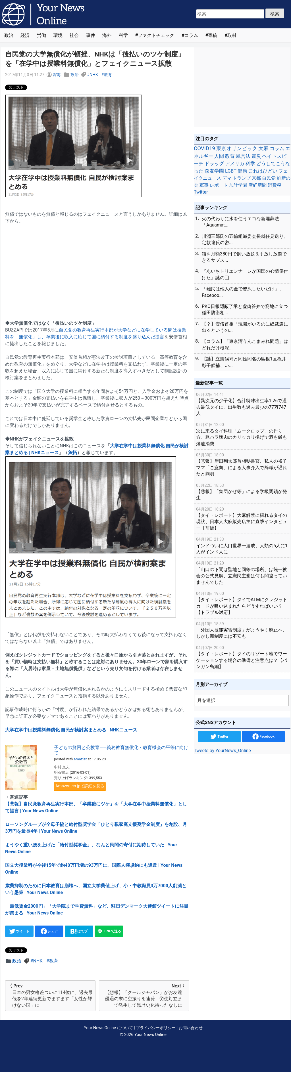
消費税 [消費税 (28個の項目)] (274, 185)
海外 (106, 35)
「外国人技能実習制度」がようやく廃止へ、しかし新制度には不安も (242, 630)
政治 (8, 35)
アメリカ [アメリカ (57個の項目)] (234, 163)
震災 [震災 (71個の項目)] (256, 156)
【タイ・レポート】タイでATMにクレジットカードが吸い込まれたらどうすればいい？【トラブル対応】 (242, 602)
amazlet (80, 759)
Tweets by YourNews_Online (222, 750)
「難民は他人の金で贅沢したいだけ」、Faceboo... (243, 292)
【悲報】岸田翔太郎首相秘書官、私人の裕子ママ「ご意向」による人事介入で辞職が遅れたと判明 (242, 464)
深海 (57, 74)
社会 (74, 35)
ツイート (19, 931)
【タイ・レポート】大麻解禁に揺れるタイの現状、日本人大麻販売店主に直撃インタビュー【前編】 (242, 518)
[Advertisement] (97, 269)
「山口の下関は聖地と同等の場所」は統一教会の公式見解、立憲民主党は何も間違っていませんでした (242, 572)
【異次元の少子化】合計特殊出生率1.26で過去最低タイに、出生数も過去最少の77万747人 (242, 403)
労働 (41, 35)
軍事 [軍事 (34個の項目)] (204, 185)
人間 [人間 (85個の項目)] (219, 156)
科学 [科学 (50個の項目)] (250, 163)
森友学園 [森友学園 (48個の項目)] (214, 171)
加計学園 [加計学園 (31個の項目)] (238, 185)
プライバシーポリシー (156, 1027)
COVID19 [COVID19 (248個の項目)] (204, 148)
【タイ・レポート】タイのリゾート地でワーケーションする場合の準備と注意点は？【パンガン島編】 (242, 657)
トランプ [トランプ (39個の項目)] (241, 178)
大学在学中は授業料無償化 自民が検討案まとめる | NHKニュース (71, 730)
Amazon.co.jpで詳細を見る (79, 786)
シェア (49, 931)
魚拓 (72, 452)
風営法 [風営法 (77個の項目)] (243, 156)
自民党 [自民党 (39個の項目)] (269, 178)
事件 (90, 35)
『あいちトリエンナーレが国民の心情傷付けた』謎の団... (245, 274)
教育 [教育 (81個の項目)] (230, 156)
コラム (191, 35)
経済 (25, 35)
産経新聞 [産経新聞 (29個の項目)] (257, 185)
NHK (94, 74)
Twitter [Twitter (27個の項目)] (201, 192)
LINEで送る (109, 931)
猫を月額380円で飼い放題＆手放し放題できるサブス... (244, 257)
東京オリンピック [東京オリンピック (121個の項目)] (236, 148)
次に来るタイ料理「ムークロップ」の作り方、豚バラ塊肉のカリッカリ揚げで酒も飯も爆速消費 (242, 433)
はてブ (79, 931)
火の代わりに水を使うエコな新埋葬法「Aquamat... (240, 222)
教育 (108, 74)
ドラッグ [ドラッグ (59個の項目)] (214, 163)
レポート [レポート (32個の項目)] (219, 185)
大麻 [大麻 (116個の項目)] (263, 148)
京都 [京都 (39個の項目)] (256, 178)
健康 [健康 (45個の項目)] (242, 171)
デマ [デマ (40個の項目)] (226, 178)
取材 (231, 35)
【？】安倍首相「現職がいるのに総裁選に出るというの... (245, 327)
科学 (123, 35)
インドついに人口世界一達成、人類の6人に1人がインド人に (242, 545)
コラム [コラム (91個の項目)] (277, 148)
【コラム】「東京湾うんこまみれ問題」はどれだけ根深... (245, 344)
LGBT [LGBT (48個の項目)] (230, 171)
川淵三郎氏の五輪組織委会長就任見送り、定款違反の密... (245, 239)
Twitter (219, 736)
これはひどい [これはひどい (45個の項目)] (262, 171)
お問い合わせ (191, 1027)
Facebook (263, 736)
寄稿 (212, 35)
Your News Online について (108, 1027)
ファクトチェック (156, 35)
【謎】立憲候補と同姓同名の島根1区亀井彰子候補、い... (244, 362)
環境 (58, 35)
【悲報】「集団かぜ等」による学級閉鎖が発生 (242, 491)
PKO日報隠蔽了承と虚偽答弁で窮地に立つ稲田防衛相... (245, 309)
